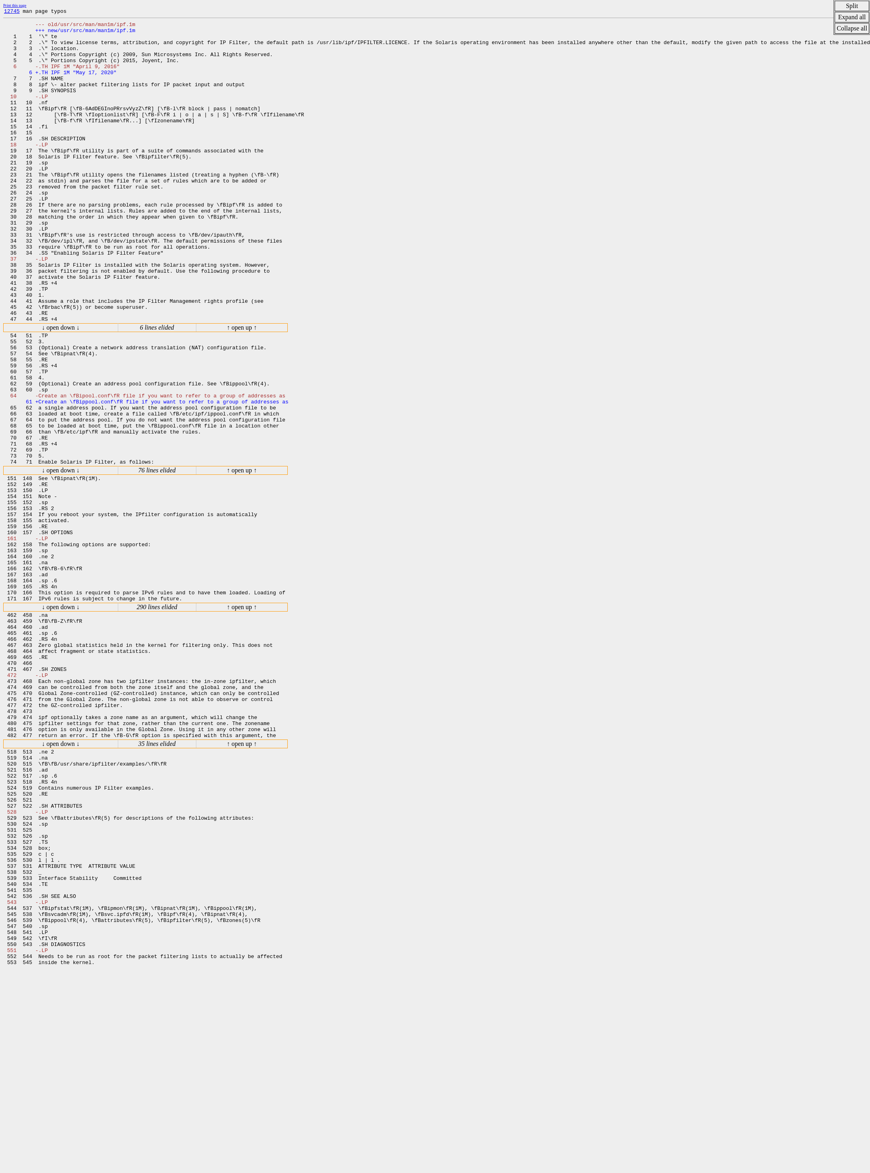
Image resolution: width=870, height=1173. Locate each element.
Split (852, 5)
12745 (12, 12)
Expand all (852, 17)
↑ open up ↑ (242, 388)
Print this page (14, 5)
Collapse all (852, 28)
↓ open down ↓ (61, 388)
